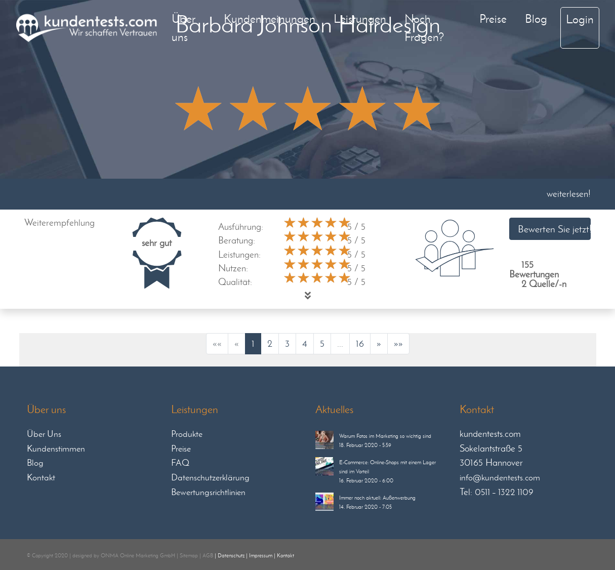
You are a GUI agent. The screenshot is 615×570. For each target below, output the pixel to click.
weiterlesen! (569, 193)
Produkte (186, 433)
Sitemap (189, 555)
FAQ (180, 462)
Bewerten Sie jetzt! (554, 229)
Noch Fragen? (424, 27)
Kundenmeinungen (269, 18)
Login (580, 19)
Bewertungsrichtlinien (208, 492)
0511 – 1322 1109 (504, 492)
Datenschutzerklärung (210, 477)
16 (360, 343)
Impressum (260, 555)
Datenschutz (231, 555)
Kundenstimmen (56, 448)
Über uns (183, 27)
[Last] (398, 343)
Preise (493, 18)
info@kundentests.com (500, 477)
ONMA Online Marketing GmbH (138, 555)
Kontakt (41, 477)
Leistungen (360, 18)
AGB (207, 555)
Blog (536, 18)
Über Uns (44, 433)
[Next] (379, 343)
